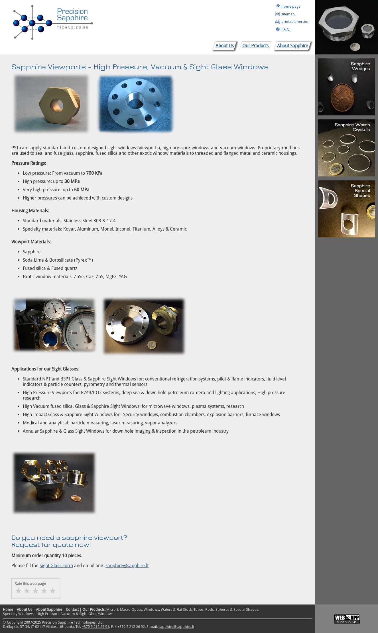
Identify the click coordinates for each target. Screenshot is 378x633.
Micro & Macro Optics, (124, 609)
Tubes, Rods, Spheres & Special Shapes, (226, 609)
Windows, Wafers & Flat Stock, (168, 609)
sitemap (288, 14)
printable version (295, 21)
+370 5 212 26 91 (95, 626)
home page (290, 6)
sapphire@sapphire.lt (127, 565)
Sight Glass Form (56, 565)
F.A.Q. (285, 29)
